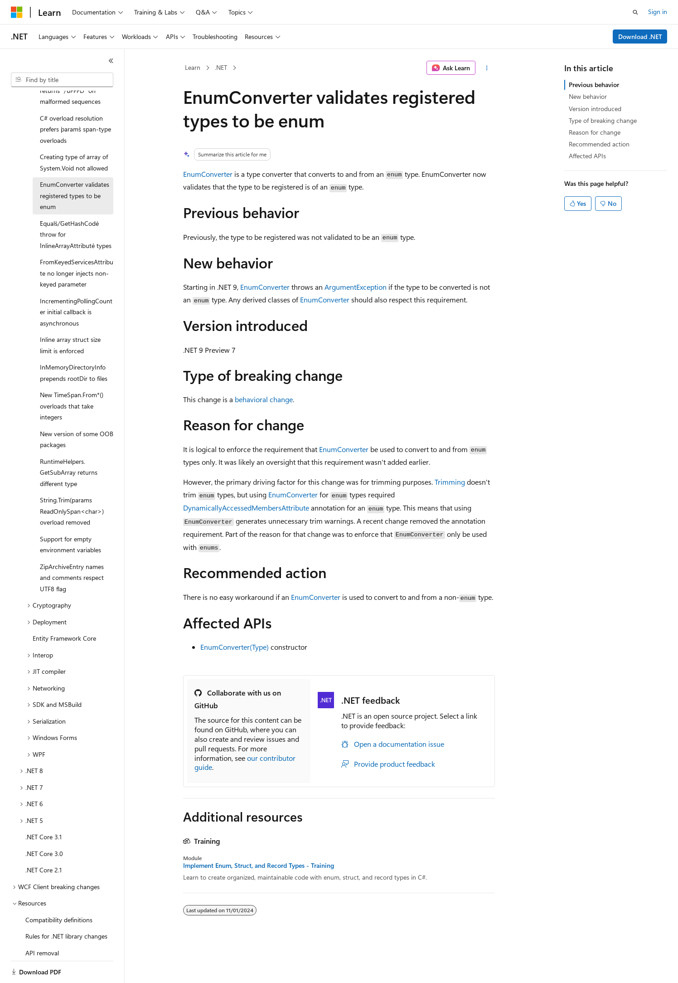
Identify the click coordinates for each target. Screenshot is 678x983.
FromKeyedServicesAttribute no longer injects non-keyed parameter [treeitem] (76, 241)
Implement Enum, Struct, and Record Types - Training (258, 865)
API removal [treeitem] (42, 921)
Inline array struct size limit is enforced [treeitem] (70, 314)
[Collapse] (111, 61)
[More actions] (487, 68)
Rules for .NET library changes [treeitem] (66, 904)
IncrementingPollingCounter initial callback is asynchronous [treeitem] (76, 280)
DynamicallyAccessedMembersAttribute (246, 507)
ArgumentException (355, 287)
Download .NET (640, 36)
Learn (192, 67)
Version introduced (595, 108)
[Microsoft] (17, 12)
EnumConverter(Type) (234, 647)
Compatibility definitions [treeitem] (58, 888)
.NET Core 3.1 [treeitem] (43, 805)
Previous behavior (594, 84)
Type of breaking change (603, 120)
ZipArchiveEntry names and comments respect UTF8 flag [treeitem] (72, 546)
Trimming (450, 482)
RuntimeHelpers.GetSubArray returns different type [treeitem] (68, 441)
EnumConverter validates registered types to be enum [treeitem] (74, 164)
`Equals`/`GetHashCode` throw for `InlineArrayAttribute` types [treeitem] (75, 203)
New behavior (588, 96)
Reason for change (594, 132)
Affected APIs (587, 155)
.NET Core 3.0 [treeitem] (44, 822)
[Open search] (635, 12)
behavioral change (264, 399)
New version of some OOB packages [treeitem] (76, 408)
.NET (221, 67)
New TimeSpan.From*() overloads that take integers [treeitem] (71, 374)
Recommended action (599, 144)
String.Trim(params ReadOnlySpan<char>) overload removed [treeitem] (72, 479)
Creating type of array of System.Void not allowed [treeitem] (74, 131)
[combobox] (62, 80)
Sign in (657, 11)
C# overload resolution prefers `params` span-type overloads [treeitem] (75, 98)
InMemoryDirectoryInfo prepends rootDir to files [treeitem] (73, 341)
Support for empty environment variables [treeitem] (70, 513)
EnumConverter (207, 174)
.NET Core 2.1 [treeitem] (43, 838)
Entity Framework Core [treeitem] (64, 607)
